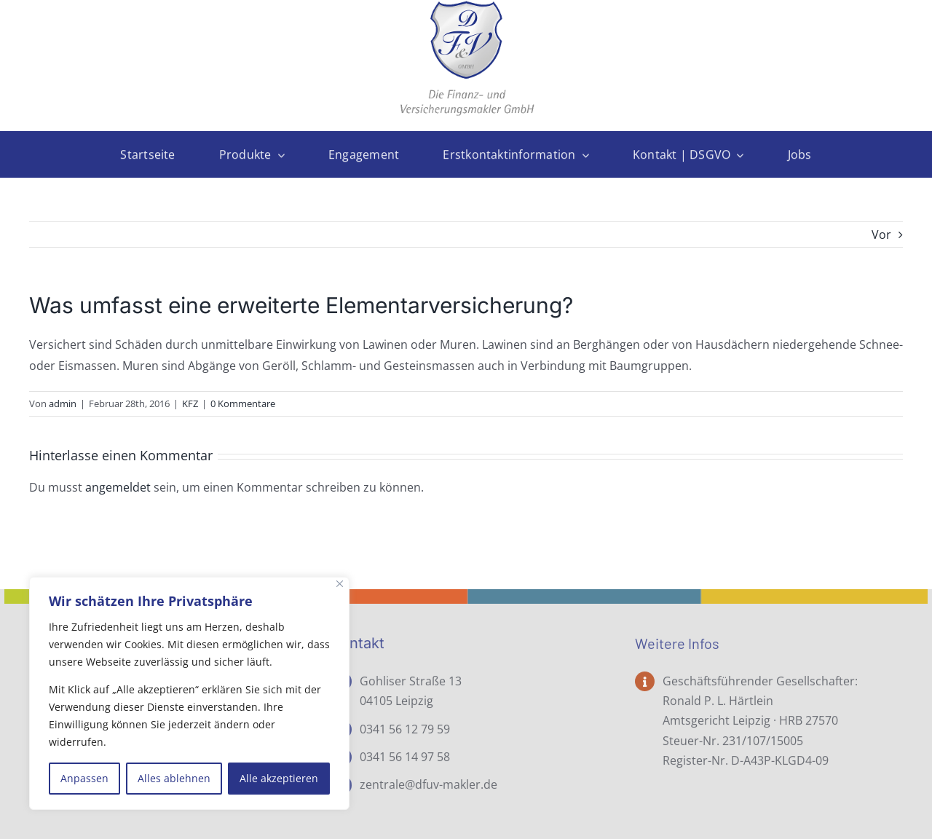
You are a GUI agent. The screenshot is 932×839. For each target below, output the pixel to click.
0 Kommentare (242, 403)
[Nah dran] (339, 583)
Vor (881, 235)
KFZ (190, 403)
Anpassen (84, 778)
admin (62, 403)
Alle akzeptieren (279, 778)
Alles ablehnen (174, 778)
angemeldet (118, 487)
